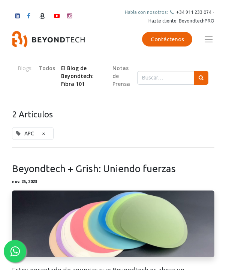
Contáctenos (167, 39)
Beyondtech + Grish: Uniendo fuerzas (94, 168)
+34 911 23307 (192, 12)
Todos (47, 68)
